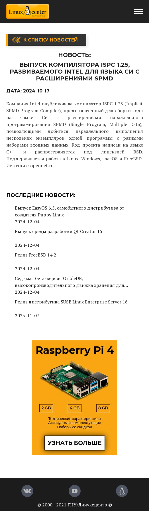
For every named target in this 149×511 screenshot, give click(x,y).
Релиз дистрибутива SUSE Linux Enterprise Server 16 (71, 302)
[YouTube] (75, 491)
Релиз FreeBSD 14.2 (35, 255)
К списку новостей (50, 40)
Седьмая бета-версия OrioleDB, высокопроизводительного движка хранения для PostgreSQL (69, 282)
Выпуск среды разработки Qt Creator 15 (58, 231)
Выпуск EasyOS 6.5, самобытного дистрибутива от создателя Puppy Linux (69, 211)
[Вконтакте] (27, 491)
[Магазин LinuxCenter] (122, 491)
